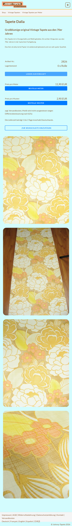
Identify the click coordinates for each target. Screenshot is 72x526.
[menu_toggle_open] (67, 4)
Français (13, 521)
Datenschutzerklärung (45, 515)
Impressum (6, 515)
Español (29, 521)
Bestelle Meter (36, 88)
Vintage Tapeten (14, 12)
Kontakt (60, 515)
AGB (15, 515)
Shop (4, 12)
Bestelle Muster (36, 103)
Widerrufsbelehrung (26, 515)
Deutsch (5, 521)
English (22, 521)
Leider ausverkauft (36, 74)
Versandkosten (15, 110)
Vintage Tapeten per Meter (32, 12)
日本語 (37, 521)
